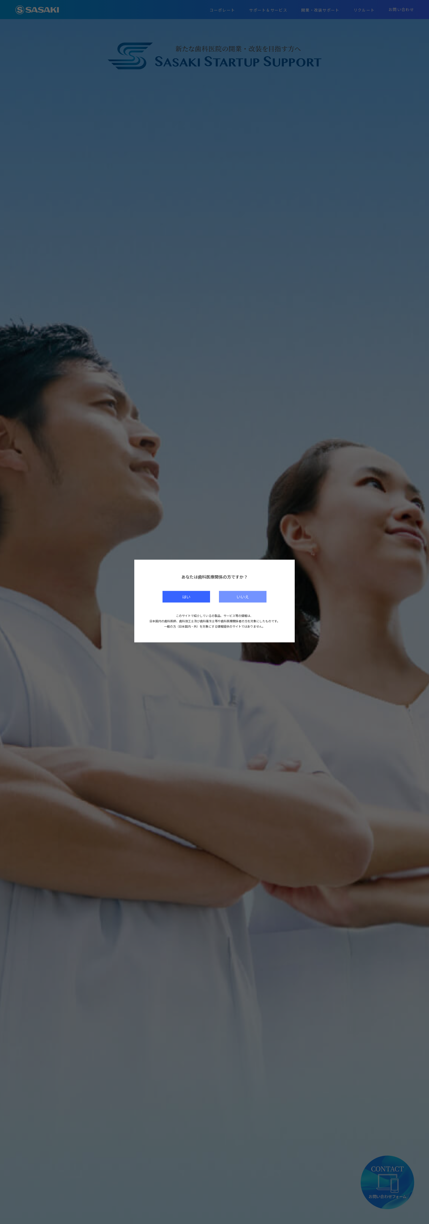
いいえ (242, 596)
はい (186, 596)
